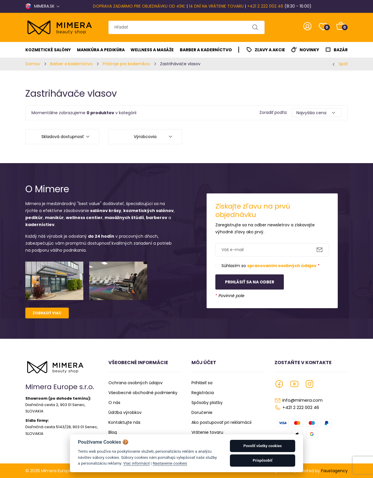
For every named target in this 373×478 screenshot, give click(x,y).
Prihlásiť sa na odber (249, 282)
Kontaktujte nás (124, 422)
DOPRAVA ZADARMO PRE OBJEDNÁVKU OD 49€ (139, 6)
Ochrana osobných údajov (135, 383)
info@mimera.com (302, 400)
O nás (114, 402)
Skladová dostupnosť (62, 137)
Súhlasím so (270, 266)
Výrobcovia (145, 137)
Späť (343, 64)
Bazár (341, 50)
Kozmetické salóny (48, 50)
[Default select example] (317, 112)
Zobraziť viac (47, 313)
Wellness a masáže (152, 50)
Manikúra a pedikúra (101, 50)
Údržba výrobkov (125, 412)
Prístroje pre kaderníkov (126, 64)
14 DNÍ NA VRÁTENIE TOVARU (216, 6)
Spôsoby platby (207, 402)
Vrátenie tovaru (207, 432)
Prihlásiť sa (201, 383)
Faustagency (334, 471)
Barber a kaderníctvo (206, 50)
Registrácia (202, 393)
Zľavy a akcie (270, 50)
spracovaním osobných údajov (281, 266)
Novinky (309, 50)
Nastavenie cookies (170, 463)
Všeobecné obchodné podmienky (142, 393)
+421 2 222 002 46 (265, 6)
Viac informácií (136, 463)
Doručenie (201, 412)
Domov (32, 64)
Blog (112, 432)
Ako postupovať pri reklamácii (221, 422)
